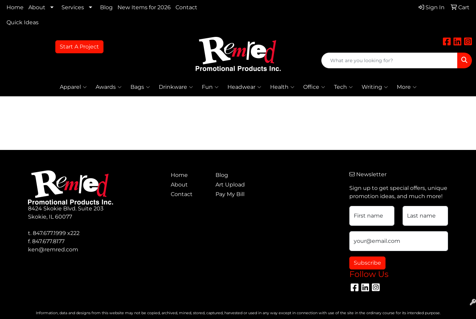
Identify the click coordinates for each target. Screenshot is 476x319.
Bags (140, 87)
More (407, 87)
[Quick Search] (389, 60)
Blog (106, 7)
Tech (343, 87)
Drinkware (176, 87)
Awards (109, 87)
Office (314, 87)
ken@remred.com (53, 249)
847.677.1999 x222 (56, 233)
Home (15, 7)
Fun (210, 87)
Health (282, 87)
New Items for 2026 (144, 7)
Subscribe (367, 263)
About (36, 7)
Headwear (244, 87)
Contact (186, 7)
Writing (375, 87)
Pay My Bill (229, 194)
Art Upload (230, 184)
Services (72, 7)
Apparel (73, 87)
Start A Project (79, 46)
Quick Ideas (22, 22)
